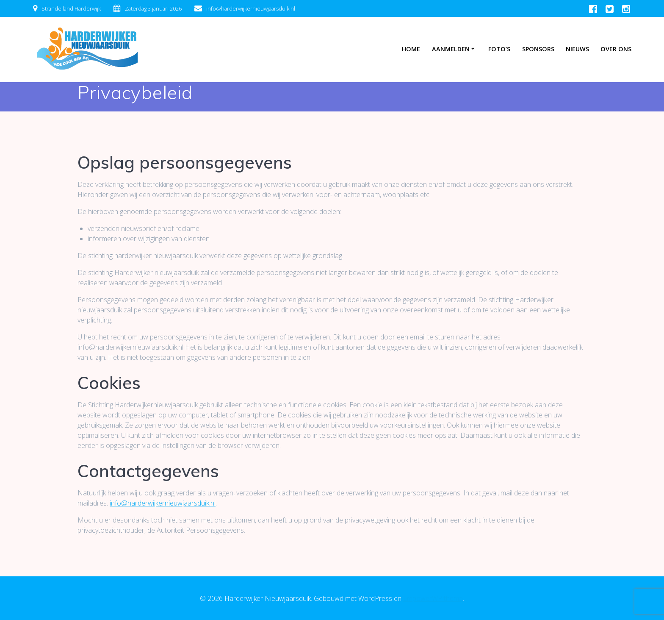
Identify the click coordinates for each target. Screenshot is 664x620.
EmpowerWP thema (433, 598)
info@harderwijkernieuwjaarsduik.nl (163, 503)
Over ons (615, 49)
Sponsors (538, 49)
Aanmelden (451, 49)
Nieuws (577, 49)
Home (411, 49)
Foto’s (499, 49)
